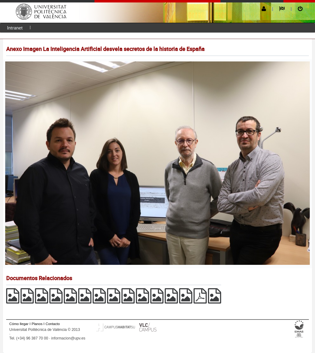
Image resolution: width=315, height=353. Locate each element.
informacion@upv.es (68, 338)
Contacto (53, 324)
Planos (37, 324)
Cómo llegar (19, 324)
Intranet (15, 28)
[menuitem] (15, 28)
